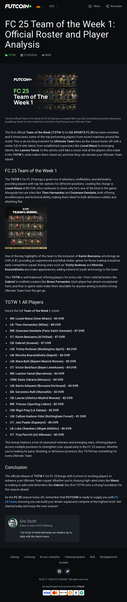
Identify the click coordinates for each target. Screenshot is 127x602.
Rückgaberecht (108, 557)
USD (53, 6)
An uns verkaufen (50, 557)
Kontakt (63, 562)
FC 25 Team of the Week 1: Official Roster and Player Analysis (60, 34)
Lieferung (29, 557)
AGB (92, 557)
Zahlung (14, 557)
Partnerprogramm (75, 557)
